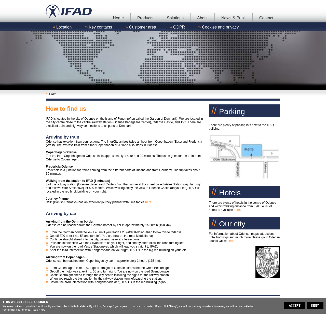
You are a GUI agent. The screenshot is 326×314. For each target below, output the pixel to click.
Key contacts (100, 27)
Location (64, 27)
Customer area (142, 27)
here (148, 202)
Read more (38, 309)
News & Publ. (233, 18)
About (202, 18)
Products (145, 18)
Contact (266, 18)
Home (118, 18)
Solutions (175, 18)
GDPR (179, 27)
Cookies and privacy (220, 27)
